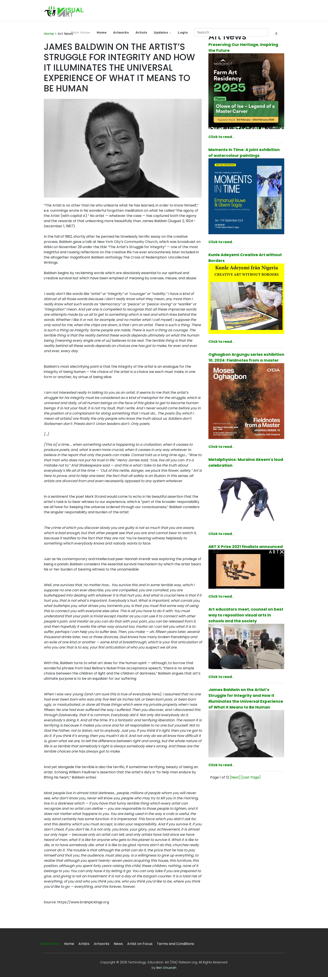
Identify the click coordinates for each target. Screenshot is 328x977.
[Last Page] (251, 777)
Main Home (80, 32)
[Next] (235, 777)
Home (102, 32)
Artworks (121, 32)
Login (183, 32)
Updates (161, 32)
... (221, 136)
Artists (142, 32)
